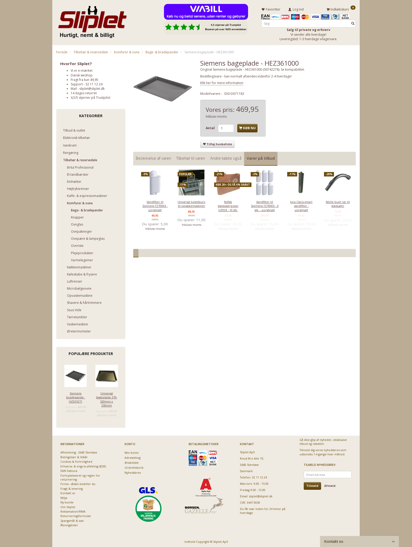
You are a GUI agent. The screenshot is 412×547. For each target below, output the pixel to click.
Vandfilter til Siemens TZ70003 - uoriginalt (155, 205)
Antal (210, 127)
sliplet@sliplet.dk (92, 88)
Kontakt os (67, 492)
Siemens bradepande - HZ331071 (75, 396)
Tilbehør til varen (190, 157)
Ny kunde (67, 501)
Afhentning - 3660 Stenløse (78, 452)
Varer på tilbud (261, 157)
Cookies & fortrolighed (76, 461)
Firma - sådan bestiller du (77, 483)
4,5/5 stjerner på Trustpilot (90, 97)
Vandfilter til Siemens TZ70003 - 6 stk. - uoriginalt (265, 205)
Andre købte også (225, 157)
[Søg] (352, 22)
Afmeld (330, 485)
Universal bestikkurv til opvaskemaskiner (191, 203)
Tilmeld (312, 485)
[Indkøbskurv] (341, 8)
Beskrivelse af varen (153, 157)
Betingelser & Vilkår (74, 456)
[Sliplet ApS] (92, 20)
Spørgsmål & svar (72, 520)
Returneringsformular (75, 515)
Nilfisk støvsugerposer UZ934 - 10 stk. (228, 205)
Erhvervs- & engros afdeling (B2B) (83, 465)
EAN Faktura (68, 470)
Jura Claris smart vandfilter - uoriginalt (301, 205)
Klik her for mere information (221, 82)
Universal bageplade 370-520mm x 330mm (106, 398)
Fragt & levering (71, 488)
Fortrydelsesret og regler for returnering (80, 476)
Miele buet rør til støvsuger (338, 203)
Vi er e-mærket (81, 69)
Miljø (63, 497)
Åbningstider (69, 524)
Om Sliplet (67, 506)
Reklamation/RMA (72, 511)
